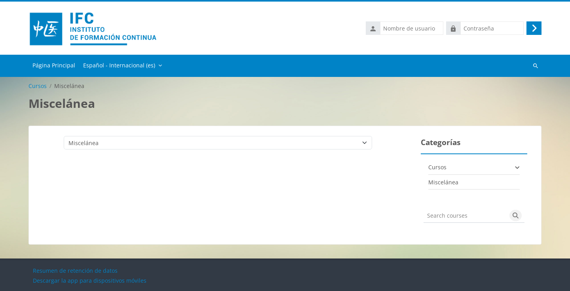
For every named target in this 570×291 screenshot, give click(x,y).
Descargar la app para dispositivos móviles (89, 280)
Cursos (37, 86)
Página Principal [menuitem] (53, 65)
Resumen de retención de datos (75, 270)
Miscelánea (443, 182)
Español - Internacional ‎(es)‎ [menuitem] (119, 65)
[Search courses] (465, 215)
